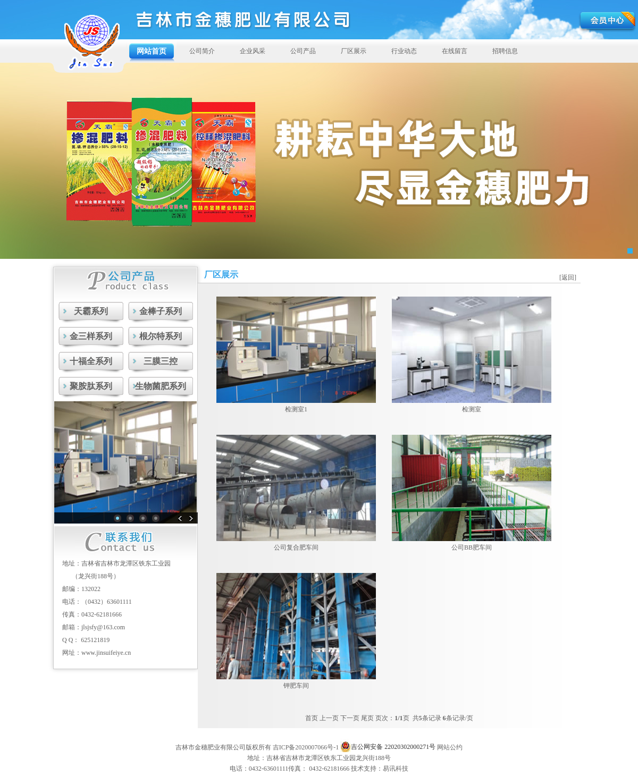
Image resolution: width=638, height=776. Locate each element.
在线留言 (454, 51)
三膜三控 (161, 361)
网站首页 (151, 51)
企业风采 (252, 51)
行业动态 (404, 51)
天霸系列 (91, 311)
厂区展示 (353, 51)
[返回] (567, 277)
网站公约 (450, 747)
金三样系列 (91, 336)
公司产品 (303, 51)
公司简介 (202, 51)
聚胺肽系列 (91, 386)
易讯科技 (395, 768)
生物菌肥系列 (160, 386)
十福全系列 (91, 361)
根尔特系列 (160, 336)
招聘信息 (505, 51)
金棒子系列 (160, 311)
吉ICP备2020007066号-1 (306, 747)
